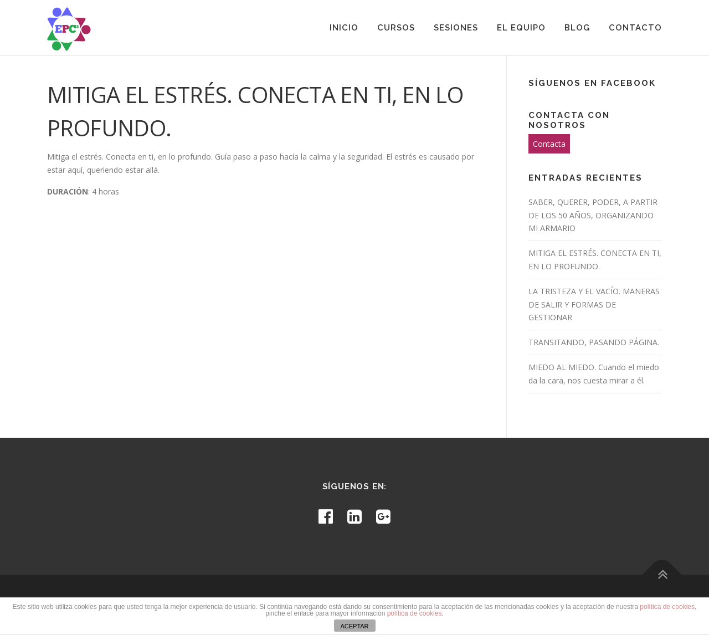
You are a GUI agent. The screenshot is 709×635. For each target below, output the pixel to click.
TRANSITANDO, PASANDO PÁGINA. (593, 342)
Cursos (396, 28)
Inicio (344, 28)
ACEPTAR (354, 626)
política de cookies (667, 607)
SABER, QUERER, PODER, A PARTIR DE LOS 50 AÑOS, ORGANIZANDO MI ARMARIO (592, 215)
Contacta (549, 144)
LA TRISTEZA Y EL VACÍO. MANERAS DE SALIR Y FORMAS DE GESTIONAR (594, 304)
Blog (577, 28)
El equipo (521, 28)
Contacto (635, 28)
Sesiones (456, 28)
